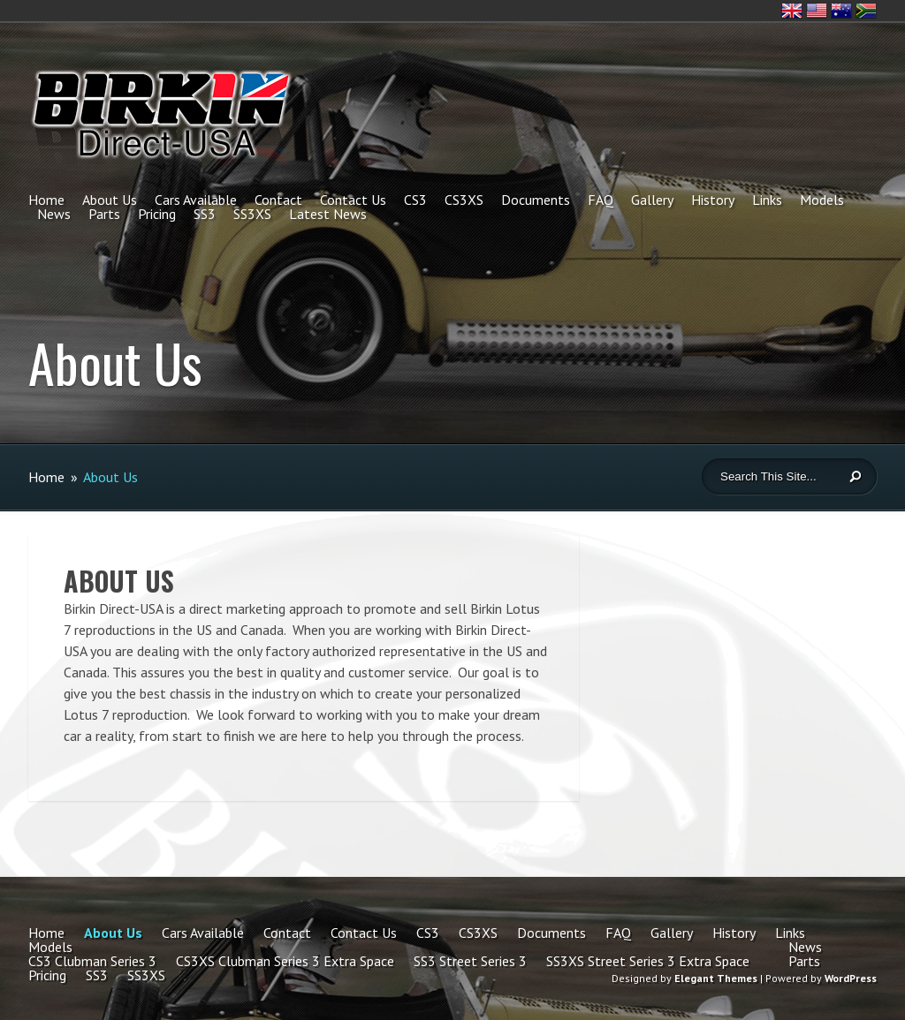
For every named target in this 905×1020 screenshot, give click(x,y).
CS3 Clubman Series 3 (92, 961)
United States (816, 10)
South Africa (866, 10)
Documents (535, 199)
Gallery (652, 199)
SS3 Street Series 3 (470, 961)
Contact (278, 199)
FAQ (600, 199)
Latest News (328, 214)
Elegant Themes (715, 978)
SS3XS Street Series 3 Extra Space (647, 961)
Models (822, 199)
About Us (109, 199)
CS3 (415, 199)
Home (46, 199)
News (54, 214)
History (712, 199)
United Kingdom (791, 10)
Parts (104, 214)
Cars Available (196, 199)
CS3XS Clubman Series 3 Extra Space (285, 961)
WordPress (851, 978)
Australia (841, 10)
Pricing (157, 214)
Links (767, 199)
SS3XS (252, 214)
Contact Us (353, 199)
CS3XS (464, 199)
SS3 (205, 214)
